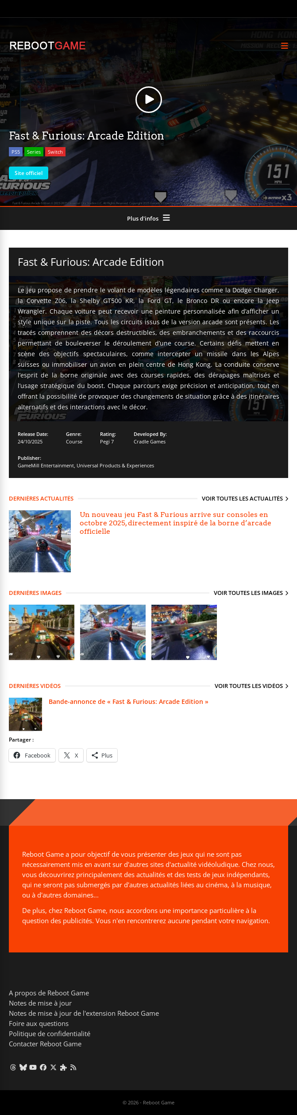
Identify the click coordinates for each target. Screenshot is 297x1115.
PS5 (16, 151)
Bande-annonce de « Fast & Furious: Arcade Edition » (128, 701)
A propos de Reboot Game (49, 992)
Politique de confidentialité (49, 1033)
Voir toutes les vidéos (249, 686)
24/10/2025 (30, 441)
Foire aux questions (39, 1023)
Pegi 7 (107, 441)
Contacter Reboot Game (45, 1043)
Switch (55, 151)
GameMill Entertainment (46, 465)
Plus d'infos (142, 218)
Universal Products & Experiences (115, 465)
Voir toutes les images (248, 593)
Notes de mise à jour (40, 1002)
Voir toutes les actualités (242, 498)
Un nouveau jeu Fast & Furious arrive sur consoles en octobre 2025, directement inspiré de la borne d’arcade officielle (175, 523)
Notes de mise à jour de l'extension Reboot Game (84, 1013)
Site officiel (28, 173)
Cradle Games (150, 441)
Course (74, 441)
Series (34, 151)
